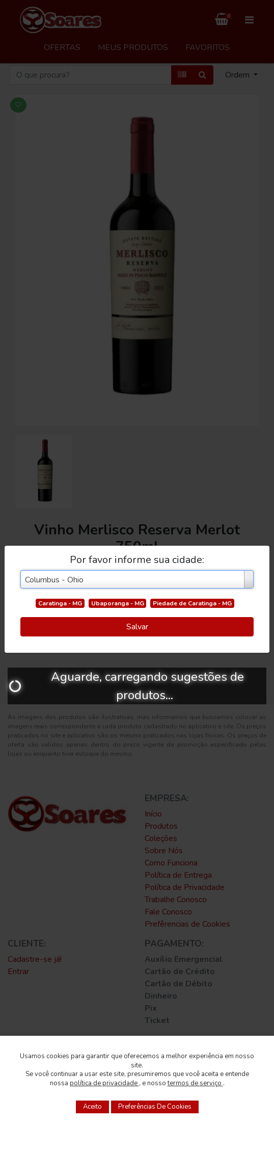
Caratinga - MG (60, 603)
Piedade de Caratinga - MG (192, 603)
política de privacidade (104, 1083)
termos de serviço (195, 1083)
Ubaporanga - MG (117, 603)
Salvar (137, 626)
